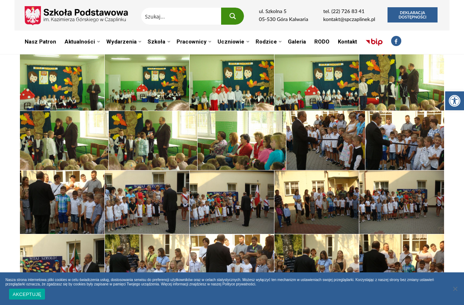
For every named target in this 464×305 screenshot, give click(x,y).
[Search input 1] (181, 16)
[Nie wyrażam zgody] (455, 288)
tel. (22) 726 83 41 (344, 11)
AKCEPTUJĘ (27, 294)
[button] (454, 100)
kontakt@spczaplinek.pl (349, 19)
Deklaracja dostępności (412, 14)
